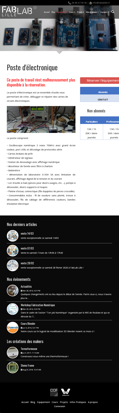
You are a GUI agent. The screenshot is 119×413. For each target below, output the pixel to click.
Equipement (62, 12)
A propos (105, 12)
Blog (53, 12)
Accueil (47, 12)
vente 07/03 (27, 248)
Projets (80, 12)
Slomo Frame (27, 365)
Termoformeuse (29, 349)
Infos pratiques (92, 12)
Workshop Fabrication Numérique (38, 305)
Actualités (26, 286)
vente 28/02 (27, 263)
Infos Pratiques (77, 402)
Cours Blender (28, 323)
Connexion (59, 406)
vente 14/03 (27, 233)
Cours (72, 12)
